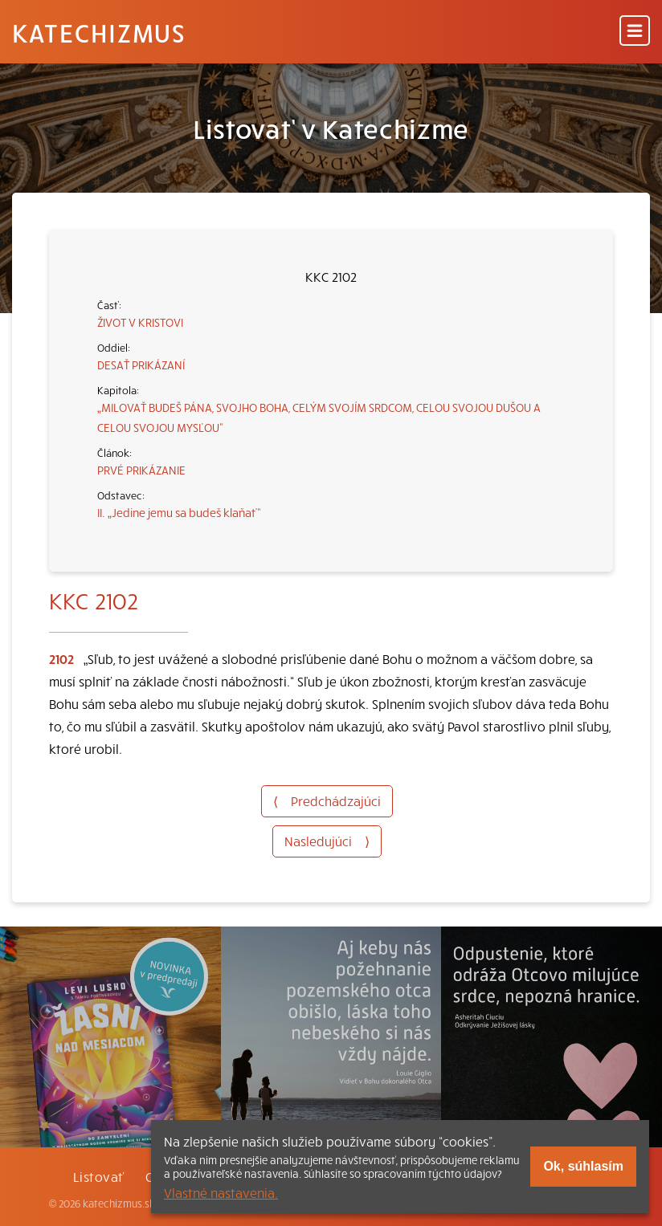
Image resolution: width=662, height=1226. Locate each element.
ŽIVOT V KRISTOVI (140, 322)
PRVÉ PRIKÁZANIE (141, 469)
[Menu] (634, 31)
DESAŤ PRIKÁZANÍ (141, 364)
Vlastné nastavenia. (221, 1192)
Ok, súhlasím (583, 1166)
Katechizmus (99, 32)
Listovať (99, 1176)
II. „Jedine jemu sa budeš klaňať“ (179, 512)
